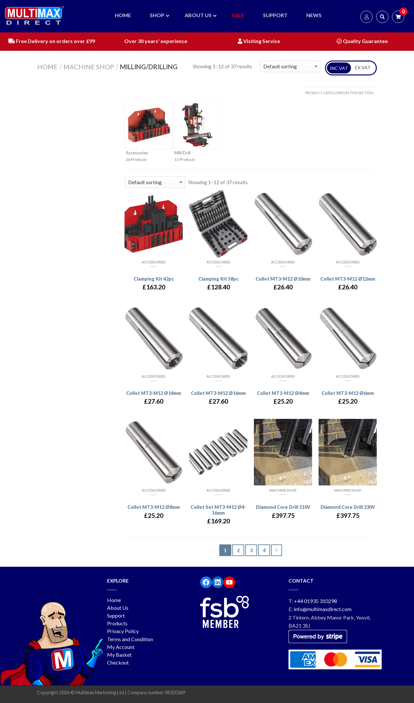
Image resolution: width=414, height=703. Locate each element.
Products (117, 623)
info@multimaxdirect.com (323, 609)
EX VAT (363, 67)
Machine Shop (88, 67)
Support (116, 615)
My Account (121, 647)
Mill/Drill (182, 152)
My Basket (119, 655)
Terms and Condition (130, 639)
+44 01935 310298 (315, 601)
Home (47, 67)
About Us (117, 608)
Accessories (137, 152)
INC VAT (339, 68)
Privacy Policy (123, 631)
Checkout (118, 662)
